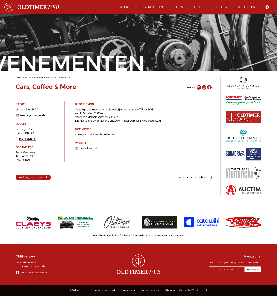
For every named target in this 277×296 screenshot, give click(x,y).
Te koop (199, 7)
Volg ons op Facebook (34, 272)
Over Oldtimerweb (26, 262)
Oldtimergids (244, 7)
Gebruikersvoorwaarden (104, 290)
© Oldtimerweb (78, 290)
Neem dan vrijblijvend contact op (151, 235)
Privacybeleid (129, 290)
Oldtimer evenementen (39, 77)
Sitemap (170, 290)
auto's (78, 134)
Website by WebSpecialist (193, 290)
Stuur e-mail (23, 160)
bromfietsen (107, 134)
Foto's (178, 7)
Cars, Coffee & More (61, 77)
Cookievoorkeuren (151, 290)
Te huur (221, 7)
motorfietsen (91, 134)
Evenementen (153, 7)
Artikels (126, 7)
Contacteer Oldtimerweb (30, 266)
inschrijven (253, 269)
